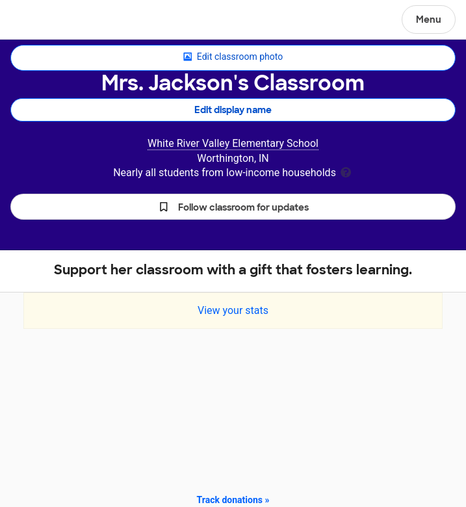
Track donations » (233, 500)
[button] (233, 207)
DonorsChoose (41, 20)
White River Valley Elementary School (233, 143)
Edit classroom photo (233, 57)
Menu (428, 19)
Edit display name (233, 110)
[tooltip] (346, 171)
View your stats (233, 310)
